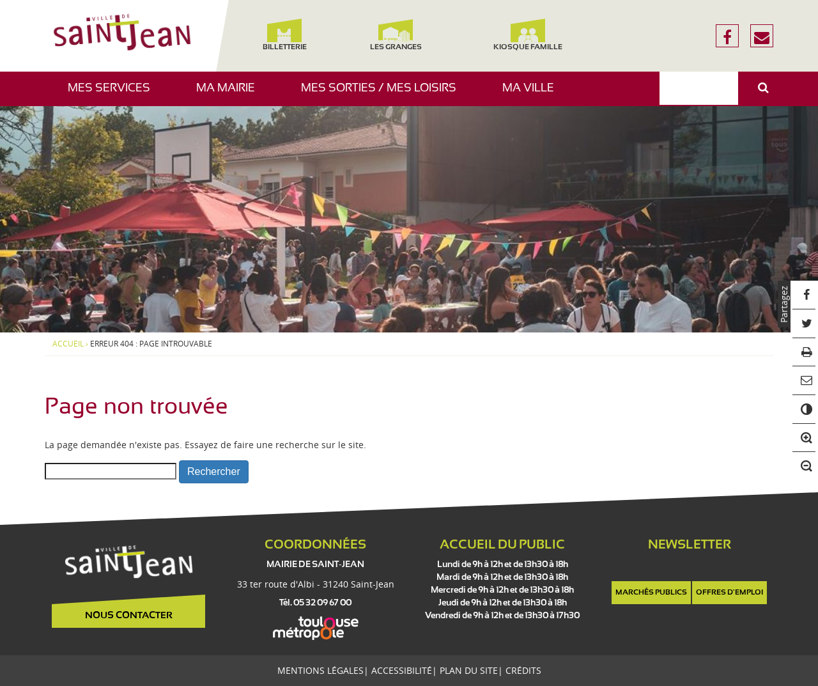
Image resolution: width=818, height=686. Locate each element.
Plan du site (469, 670)
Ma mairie (230, 94)
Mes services (114, 94)
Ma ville (533, 94)
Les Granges (395, 35)
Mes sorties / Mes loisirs (383, 94)
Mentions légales (320, 670)
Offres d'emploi (729, 592)
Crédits (523, 670)
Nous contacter (129, 615)
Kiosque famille (527, 35)
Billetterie (284, 35)
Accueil (68, 344)
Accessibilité (401, 670)
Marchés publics (651, 592)
